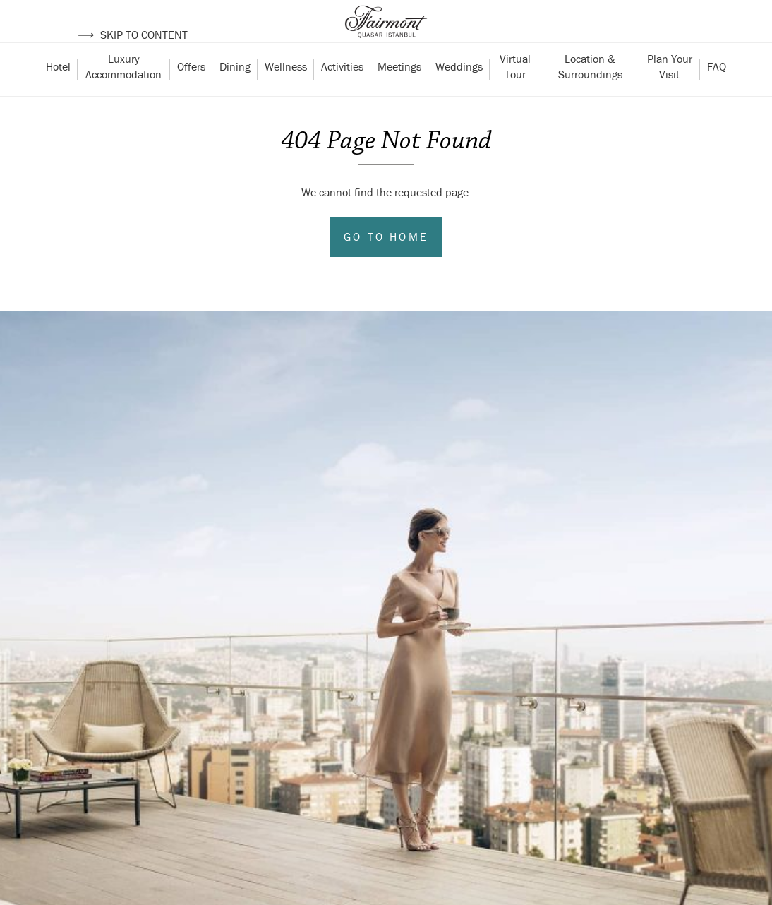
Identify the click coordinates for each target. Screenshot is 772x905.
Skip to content (132, 35)
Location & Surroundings (590, 93)
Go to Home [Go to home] (386, 264)
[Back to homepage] (386, 35)
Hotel (58, 94)
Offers (191, 94)
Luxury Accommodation (123, 93)
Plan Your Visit (671, 93)
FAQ (716, 94)
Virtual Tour (516, 93)
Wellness (286, 94)
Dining (235, 94)
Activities (342, 94)
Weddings (459, 94)
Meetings (399, 94)
